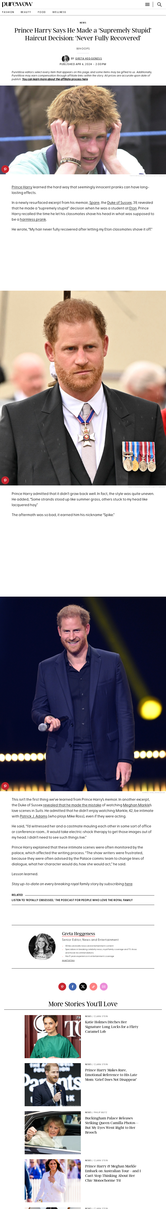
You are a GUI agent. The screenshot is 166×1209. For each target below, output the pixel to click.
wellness (59, 12)
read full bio (68, 960)
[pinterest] (5, 169)
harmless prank (33, 220)
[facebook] (73, 987)
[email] (104, 987)
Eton (133, 208)
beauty (26, 12)
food (42, 12)
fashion (8, 12)
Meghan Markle (136, 805)
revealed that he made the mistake (72, 805)
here (128, 884)
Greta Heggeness (88, 59)
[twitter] (83, 987)
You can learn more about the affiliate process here (55, 79)
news (83, 23)
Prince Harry (22, 187)
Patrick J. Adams (33, 816)
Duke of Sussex (119, 203)
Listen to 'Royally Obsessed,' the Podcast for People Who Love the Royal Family (72, 900)
